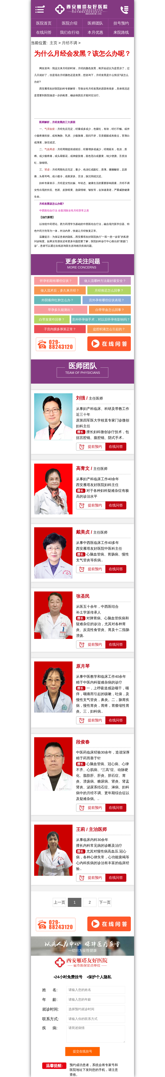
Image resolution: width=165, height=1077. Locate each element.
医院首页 (44, 23)
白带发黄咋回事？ (52, 319)
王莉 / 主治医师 (91, 829)
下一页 (105, 902)
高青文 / (84, 468)
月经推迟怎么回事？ (109, 290)
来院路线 (121, 32)
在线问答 (44, 32)
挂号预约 (121, 23)
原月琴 (83, 666)
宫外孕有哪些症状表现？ (106, 300)
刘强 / (82, 398)
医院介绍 (69, 23)
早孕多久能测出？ (61, 310)
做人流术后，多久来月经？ (60, 290)
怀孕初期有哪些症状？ (56, 281)
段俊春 (83, 742)
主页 (53, 43)
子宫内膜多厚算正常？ (60, 329)
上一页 (59, 902)
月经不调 (69, 43)
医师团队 (95, 23)
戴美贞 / (84, 532)
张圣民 (83, 596)
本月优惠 (95, 32)
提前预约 (95, 447)
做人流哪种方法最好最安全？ (105, 281)
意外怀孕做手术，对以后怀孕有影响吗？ (101, 319)
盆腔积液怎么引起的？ (109, 329)
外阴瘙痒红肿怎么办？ (57, 300)
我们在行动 (69, 32)
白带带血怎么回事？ (109, 310)
